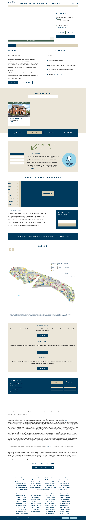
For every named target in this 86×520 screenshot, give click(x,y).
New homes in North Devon (50, 481)
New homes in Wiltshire (23, 489)
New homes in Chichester (21, 505)
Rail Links (13, 186)
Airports (12, 189)
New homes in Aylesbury (50, 493)
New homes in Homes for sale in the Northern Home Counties (36, 513)
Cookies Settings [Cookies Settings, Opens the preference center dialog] (58, 518)
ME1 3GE (59, 18)
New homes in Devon (21, 475)
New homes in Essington (21, 509)
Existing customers (56, 3)
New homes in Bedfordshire (21, 471)
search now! (66, 5)
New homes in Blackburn (50, 499)
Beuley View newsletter (58, 74)
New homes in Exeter (36, 509)
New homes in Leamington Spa (36, 515)
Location (69, 45)
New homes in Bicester (50, 497)
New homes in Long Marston (64, 515)
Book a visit (65, 36)
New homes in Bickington (65, 497)
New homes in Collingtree (36, 505)
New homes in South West (21, 485)
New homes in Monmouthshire (21, 481)
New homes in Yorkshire (62, 489)
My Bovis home (75, 3)
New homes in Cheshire (35, 473)
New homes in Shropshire (50, 483)
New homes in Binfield (35, 499)
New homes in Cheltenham (65, 503)
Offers (74, 45)
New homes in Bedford (64, 495)
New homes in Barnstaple (21, 495)
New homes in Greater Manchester (35, 477)
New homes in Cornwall (50, 473)
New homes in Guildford (35, 511)
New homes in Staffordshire (35, 485)
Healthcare (13, 195)
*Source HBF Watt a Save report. (33, 168)
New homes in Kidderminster (21, 515)
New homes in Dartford (35, 507)
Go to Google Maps (67, 224)
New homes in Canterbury (36, 503)
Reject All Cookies (66, 518)
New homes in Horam (50, 513)
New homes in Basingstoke (36, 495)
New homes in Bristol (50, 471)
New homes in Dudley (50, 507)
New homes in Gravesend (21, 511)
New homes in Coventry (64, 505)
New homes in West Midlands (50, 487)
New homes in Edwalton (64, 507)
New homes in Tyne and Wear (21, 487)
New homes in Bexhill (36, 497)
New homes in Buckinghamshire (65, 471)
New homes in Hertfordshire (21, 479)
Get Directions (13, 385)
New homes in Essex (65, 475)
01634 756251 (70, 32)
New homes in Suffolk (50, 485)
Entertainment (14, 201)
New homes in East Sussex (50, 475)
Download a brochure (25, 82)
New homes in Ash (35, 493)
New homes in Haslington (65, 511)
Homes (58, 45)
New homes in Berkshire (35, 471)
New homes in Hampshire (50, 477)
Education (13, 183)
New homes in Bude (36, 501)
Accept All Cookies (74, 518)
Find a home (24, 3)
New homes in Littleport (50, 515)
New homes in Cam (50, 501)
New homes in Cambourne (65, 501)
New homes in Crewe (21, 507)
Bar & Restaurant (14, 198)
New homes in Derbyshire (65, 473)
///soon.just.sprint (65, 20)
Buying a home (40, 3)
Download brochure (68, 132)
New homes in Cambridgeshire (21, 473)
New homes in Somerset (64, 483)
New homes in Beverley (21, 497)
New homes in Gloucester (65, 509)
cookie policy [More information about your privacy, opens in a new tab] (18, 518)
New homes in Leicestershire (64, 479)
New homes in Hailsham (50, 511)
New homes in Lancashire (50, 479)
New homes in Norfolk (35, 481)
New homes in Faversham (50, 509)
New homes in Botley (65, 499)
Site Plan (63, 45)
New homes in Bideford (21, 499)
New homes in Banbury (64, 493)
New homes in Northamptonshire (64, 481)
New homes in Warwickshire (35, 487)
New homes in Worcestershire (43, 489)
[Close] (84, 518)
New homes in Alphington (21, 493)
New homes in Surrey (65, 485)
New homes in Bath (50, 495)
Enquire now (61, 32)
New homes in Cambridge (21, 503)
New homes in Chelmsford (50, 503)
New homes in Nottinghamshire (21, 483)
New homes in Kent (36, 479)
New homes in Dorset (36, 475)
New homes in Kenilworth (65, 513)
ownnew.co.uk (48, 446)
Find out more (42, 335)
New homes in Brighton (21, 501)
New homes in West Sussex (64, 487)
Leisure (12, 192)
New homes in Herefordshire (64, 477)
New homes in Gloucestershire (21, 477)
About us (48, 3)
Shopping (13, 204)
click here (65, 420)
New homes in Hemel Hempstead (21, 513)
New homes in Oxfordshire (36, 483)
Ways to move (32, 3)
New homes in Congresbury (50, 505)
